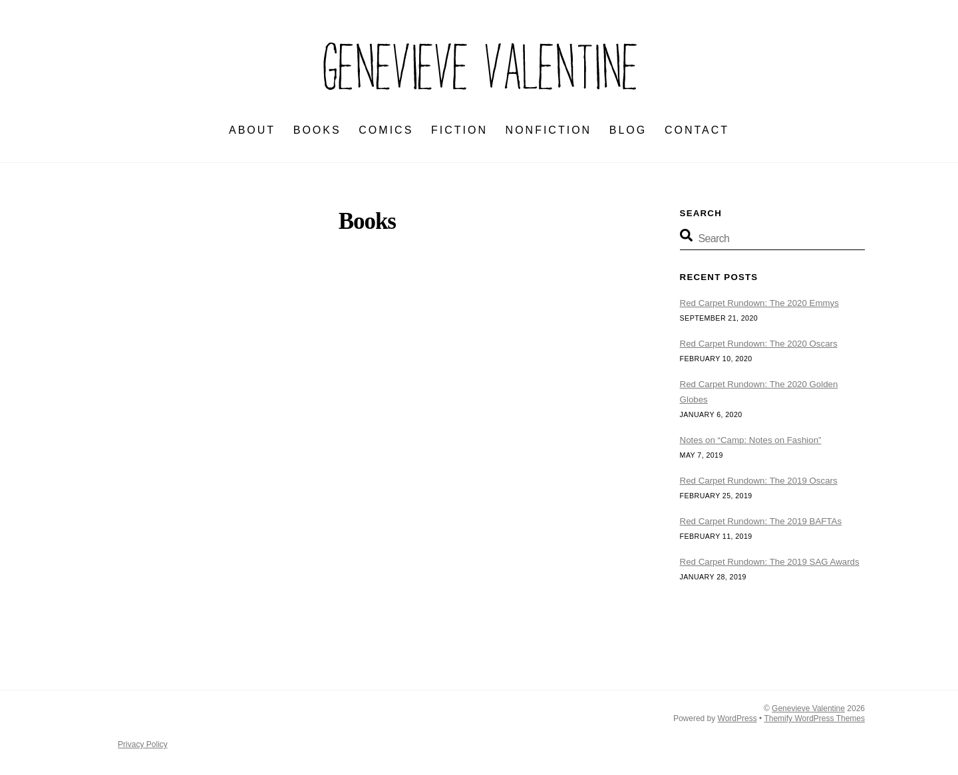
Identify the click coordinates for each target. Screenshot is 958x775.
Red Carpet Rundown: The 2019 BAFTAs (761, 521)
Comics (386, 130)
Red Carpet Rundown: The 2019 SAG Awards (770, 562)
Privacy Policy (143, 744)
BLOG (628, 130)
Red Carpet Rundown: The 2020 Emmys (759, 303)
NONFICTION (549, 130)
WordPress (737, 718)
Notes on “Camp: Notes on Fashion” (751, 440)
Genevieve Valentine (808, 708)
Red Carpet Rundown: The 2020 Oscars (759, 344)
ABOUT (252, 130)
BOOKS (317, 130)
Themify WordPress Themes (814, 718)
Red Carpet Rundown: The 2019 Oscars (759, 481)
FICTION (459, 130)
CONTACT (697, 130)
